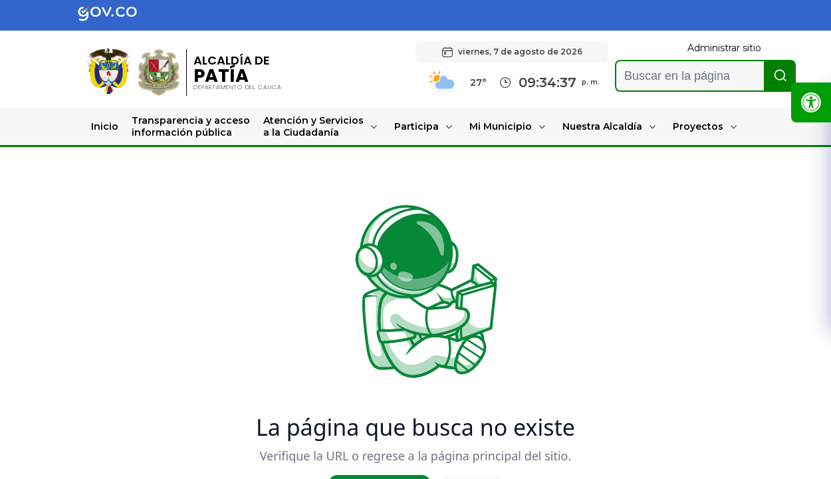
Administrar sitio (724, 48)
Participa (416, 126)
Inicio (104, 126)
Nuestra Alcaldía (602, 126)
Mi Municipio (500, 126)
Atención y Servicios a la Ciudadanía (313, 126)
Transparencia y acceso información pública (191, 126)
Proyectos (698, 126)
